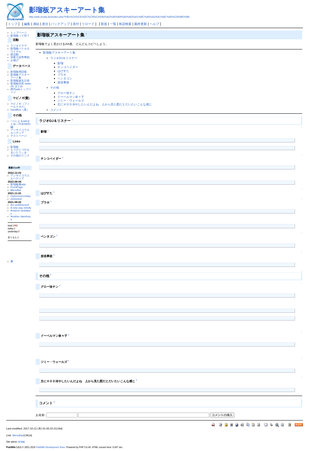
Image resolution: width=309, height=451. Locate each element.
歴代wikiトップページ (20, 91)
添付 (76, 24)
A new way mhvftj (20, 207)
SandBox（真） (19, 109)
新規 (104, 24)
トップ (12, 24)
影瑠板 (14, 146)
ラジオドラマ (18, 45)
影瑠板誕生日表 (20, 80)
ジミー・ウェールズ (70, 100)
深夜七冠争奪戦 (20, 57)
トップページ (18, 32)
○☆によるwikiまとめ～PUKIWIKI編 (20, 123)
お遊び (14, 60)
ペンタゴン (64, 78)
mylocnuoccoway (20, 195)
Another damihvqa (20, 218)
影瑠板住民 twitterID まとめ (20, 85)
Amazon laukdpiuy (20, 212)
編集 (27, 24)
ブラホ (61, 74)
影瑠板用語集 (18, 71)
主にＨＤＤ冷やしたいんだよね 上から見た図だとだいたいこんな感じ (104, 104)
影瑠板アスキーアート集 (67, 10)
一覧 (113, 24)
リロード (88, 24)
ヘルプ (154, 24)
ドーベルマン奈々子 (70, 97)
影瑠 (60, 63)
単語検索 (125, 24)
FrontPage (16, 187)
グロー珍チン (66, 93)
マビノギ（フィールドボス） (20, 105)
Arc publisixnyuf (19, 204)
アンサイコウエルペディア (20, 131)
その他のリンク (20, 155)
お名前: (41, 415)
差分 (45, 24)
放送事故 (63, 82)
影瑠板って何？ (20, 35)
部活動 (14, 54)
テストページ (18, 135)
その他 (54, 87)
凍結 (36, 24)
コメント (56, 110)
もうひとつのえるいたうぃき (20, 151)
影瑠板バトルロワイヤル (20, 50)
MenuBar (15, 189)
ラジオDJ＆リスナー (63, 58)
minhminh (16, 198)
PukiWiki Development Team (50, 447)
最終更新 (140, 24)
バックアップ (60, 24)
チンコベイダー (67, 67)
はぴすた (63, 71)
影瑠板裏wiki (18, 184)
